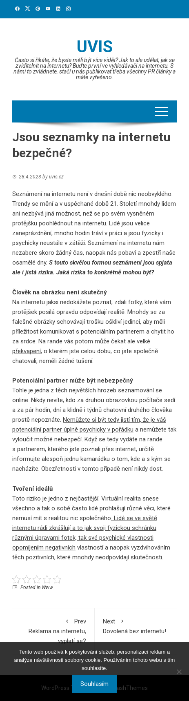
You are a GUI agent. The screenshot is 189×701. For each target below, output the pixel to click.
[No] (179, 672)
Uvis (95, 46)
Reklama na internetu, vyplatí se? (53, 630)
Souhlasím (94, 684)
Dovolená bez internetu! (136, 625)
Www (47, 587)
